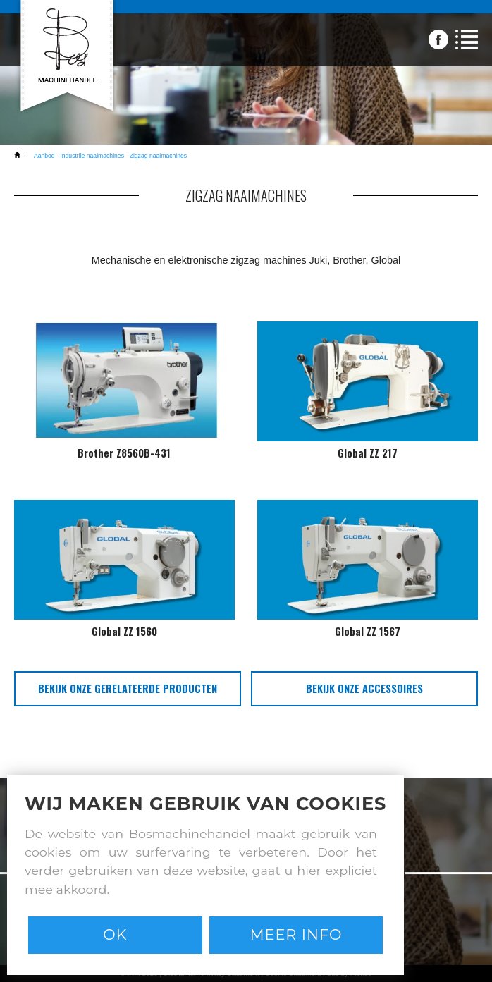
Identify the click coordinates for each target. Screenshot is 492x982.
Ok (115, 934)
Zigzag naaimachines (158, 155)
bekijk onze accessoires (364, 688)
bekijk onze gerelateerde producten (127, 688)
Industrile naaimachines (92, 155)
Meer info (296, 934)
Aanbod (45, 155)
